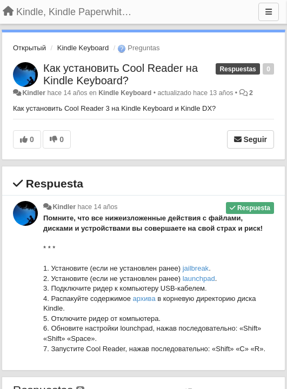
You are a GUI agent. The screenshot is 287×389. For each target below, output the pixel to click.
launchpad (199, 278)
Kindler (33, 93)
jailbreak (196, 268)
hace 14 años (97, 207)
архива (144, 298)
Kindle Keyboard (83, 48)
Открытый (29, 48)
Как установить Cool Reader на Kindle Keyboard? (120, 74)
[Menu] (268, 12)
